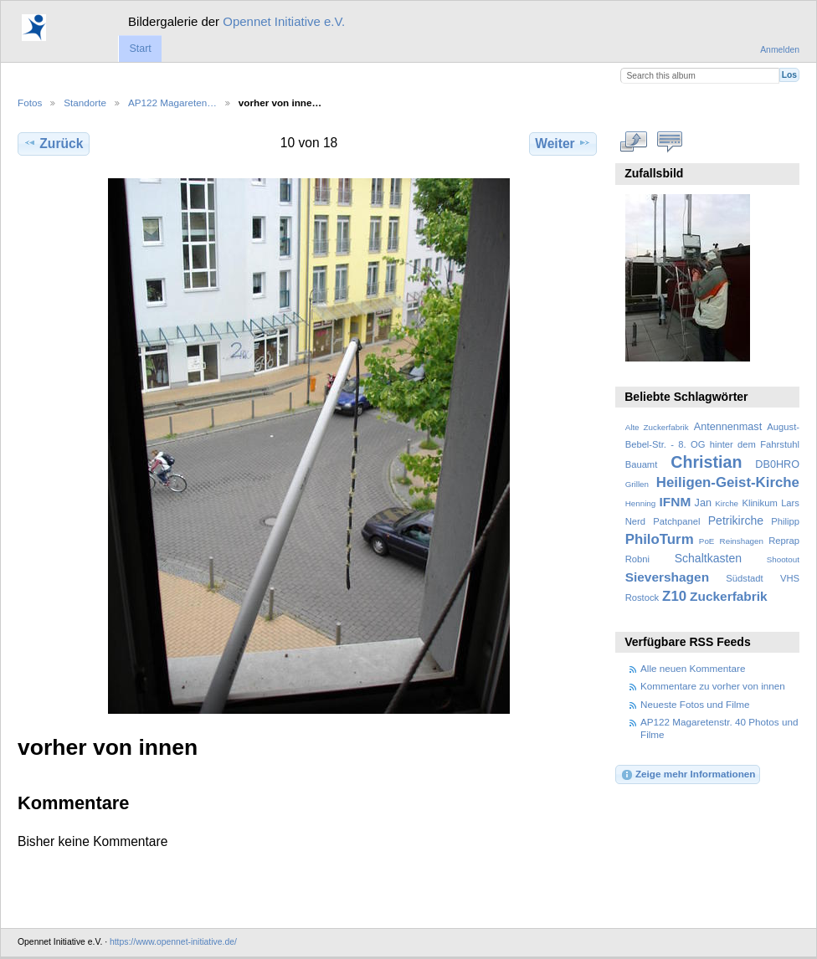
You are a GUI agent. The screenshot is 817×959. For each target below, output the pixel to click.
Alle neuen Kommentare (692, 668)
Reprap (783, 541)
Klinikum (759, 503)
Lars (790, 503)
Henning (640, 503)
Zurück (53, 143)
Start (140, 48)
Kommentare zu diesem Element (670, 141)
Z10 (674, 596)
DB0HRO (777, 464)
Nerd (635, 521)
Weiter (563, 143)
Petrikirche (735, 520)
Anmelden (779, 49)
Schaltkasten (708, 558)
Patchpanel (676, 521)
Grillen (637, 484)
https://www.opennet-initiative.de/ (173, 941)
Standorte (85, 102)
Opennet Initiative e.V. (284, 21)
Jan (703, 503)
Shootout (783, 559)
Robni (637, 559)
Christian (706, 462)
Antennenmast (728, 427)
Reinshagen (741, 541)
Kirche (726, 503)
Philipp (785, 521)
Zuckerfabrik (729, 596)
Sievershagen (667, 577)
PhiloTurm (659, 539)
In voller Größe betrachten (634, 141)
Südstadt (744, 578)
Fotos (30, 102)
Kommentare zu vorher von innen (712, 685)
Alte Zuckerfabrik (657, 427)
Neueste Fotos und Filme (695, 704)
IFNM (675, 502)
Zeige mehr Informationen (688, 775)
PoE (707, 541)
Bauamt (641, 464)
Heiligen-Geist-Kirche (727, 482)
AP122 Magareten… (172, 102)
